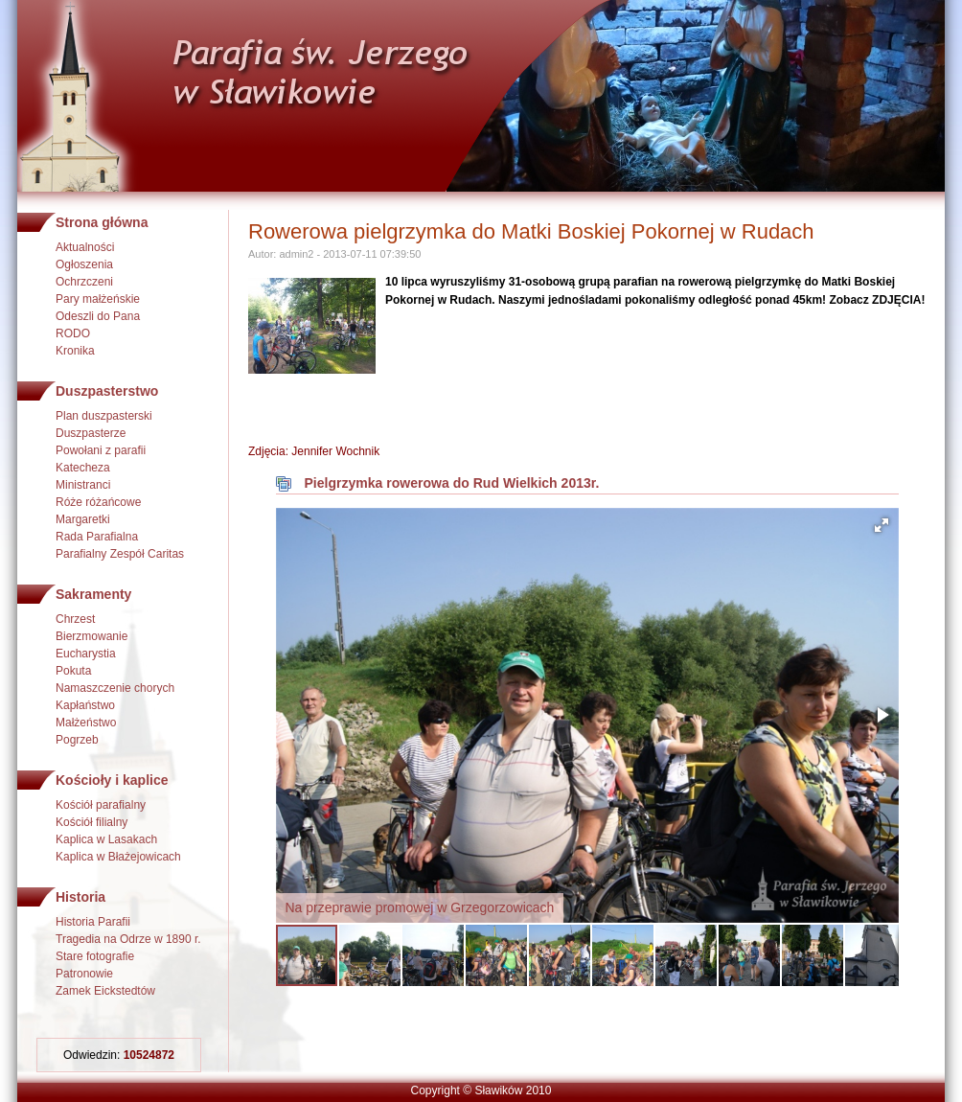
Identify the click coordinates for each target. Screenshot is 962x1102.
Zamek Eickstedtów (105, 991)
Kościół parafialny (101, 805)
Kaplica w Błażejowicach (118, 856)
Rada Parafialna (97, 536)
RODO (73, 333)
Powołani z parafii (101, 450)
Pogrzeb (77, 739)
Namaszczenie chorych (115, 688)
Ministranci (83, 485)
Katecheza (83, 467)
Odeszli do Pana (98, 316)
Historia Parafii (93, 922)
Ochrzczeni (84, 281)
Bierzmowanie (91, 636)
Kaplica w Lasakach (106, 839)
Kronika (75, 350)
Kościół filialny (91, 822)
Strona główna (102, 222)
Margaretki (83, 519)
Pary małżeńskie (98, 299)
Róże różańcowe (98, 502)
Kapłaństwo (85, 705)
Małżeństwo (86, 722)
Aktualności (85, 247)
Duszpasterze (91, 433)
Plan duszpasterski (104, 416)
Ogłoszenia (84, 264)
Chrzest (75, 619)
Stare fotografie (95, 956)
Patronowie (84, 973)
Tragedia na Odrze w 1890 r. (128, 939)
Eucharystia (86, 653)
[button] (881, 525)
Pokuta (73, 670)
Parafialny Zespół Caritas (120, 554)
